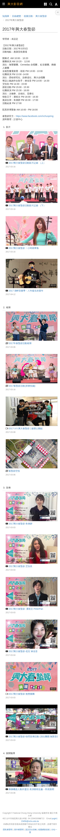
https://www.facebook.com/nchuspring (34, 116)
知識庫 (5, 16)
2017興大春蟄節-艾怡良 (19, 566)
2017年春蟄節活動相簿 (19, 343)
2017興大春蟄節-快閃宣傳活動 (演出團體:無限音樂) (33, 736)
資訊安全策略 (31, 829)
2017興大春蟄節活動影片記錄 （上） (26, 163)
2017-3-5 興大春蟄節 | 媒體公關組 (24, 428)
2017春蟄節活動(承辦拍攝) (20, 386)
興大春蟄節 (41, 16)
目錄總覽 (16, 16)
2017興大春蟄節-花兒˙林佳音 (22, 651)
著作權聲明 (19, 829)
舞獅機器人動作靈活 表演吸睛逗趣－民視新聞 (30, 789)
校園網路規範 (44, 829)
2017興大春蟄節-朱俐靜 (19, 523)
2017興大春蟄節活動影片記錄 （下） (26, 205)
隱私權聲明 (7, 829)
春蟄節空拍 (13, 471)
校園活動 (28, 16)
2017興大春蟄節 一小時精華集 (22, 248)
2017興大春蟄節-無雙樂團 (20, 694)
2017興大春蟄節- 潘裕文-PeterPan (24, 609)
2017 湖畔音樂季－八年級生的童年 (24, 290)
